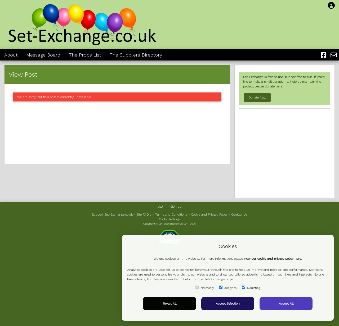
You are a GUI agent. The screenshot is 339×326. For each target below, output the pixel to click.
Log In (162, 206)
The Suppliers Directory (136, 55)
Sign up (175, 206)
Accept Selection (228, 303)
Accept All (286, 303)
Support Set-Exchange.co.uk (112, 214)
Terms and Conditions (171, 214)
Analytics (228, 288)
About (11, 55)
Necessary (204, 288)
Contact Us (239, 214)
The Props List (85, 55)
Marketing (251, 288)
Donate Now (257, 97)
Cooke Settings (169, 219)
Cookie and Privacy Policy (209, 214)
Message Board (43, 55)
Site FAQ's (143, 214)
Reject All (169, 303)
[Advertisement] (117, 133)
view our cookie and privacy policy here (272, 258)
